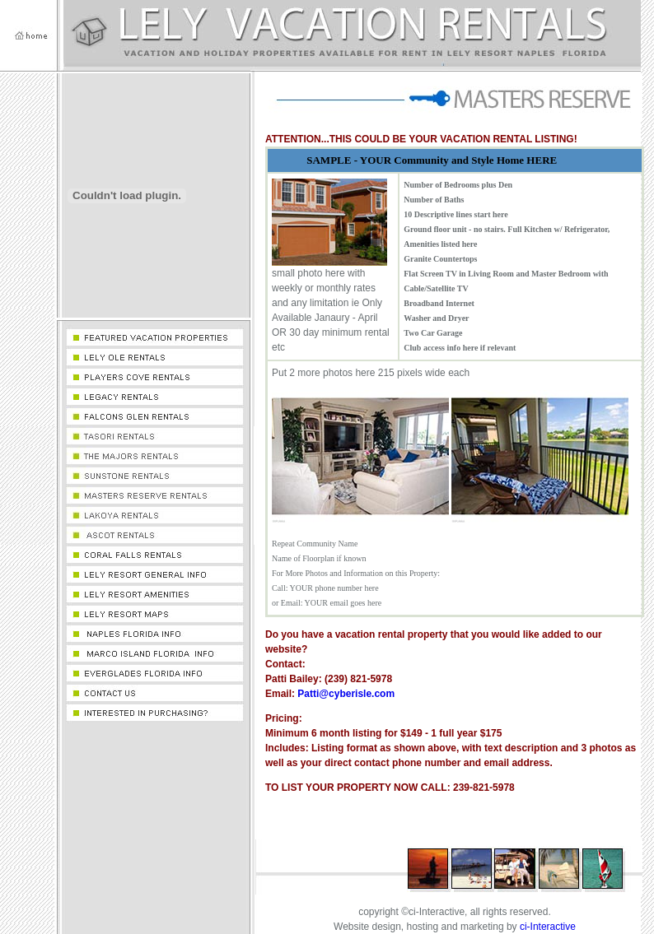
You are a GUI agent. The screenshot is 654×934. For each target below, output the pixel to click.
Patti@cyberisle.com (346, 693)
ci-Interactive (548, 926)
